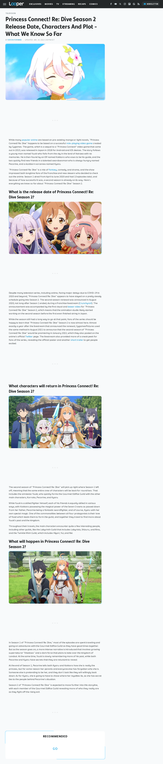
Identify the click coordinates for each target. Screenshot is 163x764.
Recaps (82, 4)
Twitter (29, 336)
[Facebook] (111, 4)
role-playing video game (79, 143)
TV (57, 4)
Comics (93, 4)
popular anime (30, 139)
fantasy (53, 169)
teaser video (74, 306)
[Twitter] (120, 4)
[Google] (134, 4)
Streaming (68, 4)
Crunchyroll (85, 303)
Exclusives (35, 4)
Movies (49, 4)
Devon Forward (15, 40)
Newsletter (151, 4)
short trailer (77, 339)
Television (10, 13)
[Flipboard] (129, 4)
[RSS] (138, 4)
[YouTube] (115, 4)
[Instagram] (125, 4)
